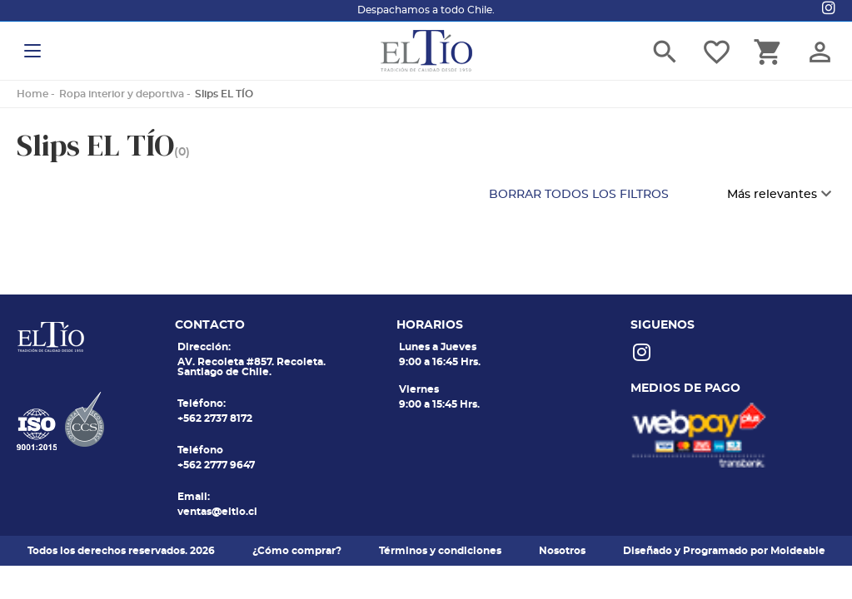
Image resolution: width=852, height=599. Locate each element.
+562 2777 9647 (216, 465)
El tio (426, 51)
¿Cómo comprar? (296, 551)
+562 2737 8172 (214, 418)
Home (32, 94)
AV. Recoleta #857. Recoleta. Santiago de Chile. (251, 367)
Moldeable (797, 551)
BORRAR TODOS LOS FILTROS (579, 194)
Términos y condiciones (440, 551)
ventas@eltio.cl (217, 512)
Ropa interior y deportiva (121, 94)
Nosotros (562, 551)
